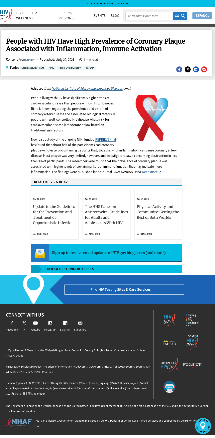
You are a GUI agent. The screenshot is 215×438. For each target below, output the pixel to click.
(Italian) (17, 396)
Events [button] (100, 15)
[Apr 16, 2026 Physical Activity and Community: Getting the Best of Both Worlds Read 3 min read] (158, 219)
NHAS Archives (50, 357)
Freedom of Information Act (62, 368)
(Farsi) (64, 396)
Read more (150, 176)
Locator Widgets (47, 351)
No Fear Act (62, 374)
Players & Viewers (94, 368)
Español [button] (202, 15)
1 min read (42, 238)
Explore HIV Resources (107, 3)
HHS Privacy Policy (120, 368)
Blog (115, 15)
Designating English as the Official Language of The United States (49, 409)
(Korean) (100, 385)
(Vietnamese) (72, 385)
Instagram (50, 331)
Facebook (12, 331)
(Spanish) (16, 385)
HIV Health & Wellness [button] (34, 15)
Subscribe (80, 331)
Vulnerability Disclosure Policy (24, 368)
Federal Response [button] (69, 15)
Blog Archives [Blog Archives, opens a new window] (70, 351)
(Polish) (103, 391)
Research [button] (89, 72)
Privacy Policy (107, 351)
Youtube (35, 331)
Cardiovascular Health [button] (33, 72)
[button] (180, 16)
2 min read (94, 238)
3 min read (146, 238)
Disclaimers (127, 351)
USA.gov (140, 368)
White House (43, 374)
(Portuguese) (130, 391)
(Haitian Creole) (48, 391)
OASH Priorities (82, 374)
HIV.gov (32, 64)
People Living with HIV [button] (70, 72)
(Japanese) (87, 396)
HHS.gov (13, 374)
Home (7, 28)
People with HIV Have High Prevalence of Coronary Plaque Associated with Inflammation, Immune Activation (105, 28)
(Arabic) (17, 391)
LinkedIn (65, 330)
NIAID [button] (51, 72)
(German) (41, 396)
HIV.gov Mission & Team (20, 351)
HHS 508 (27, 374)
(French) (81, 391)
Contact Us (88, 351)
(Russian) (138, 385)
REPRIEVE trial (105, 144)
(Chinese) (42, 385)
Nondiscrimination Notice (23, 357)
